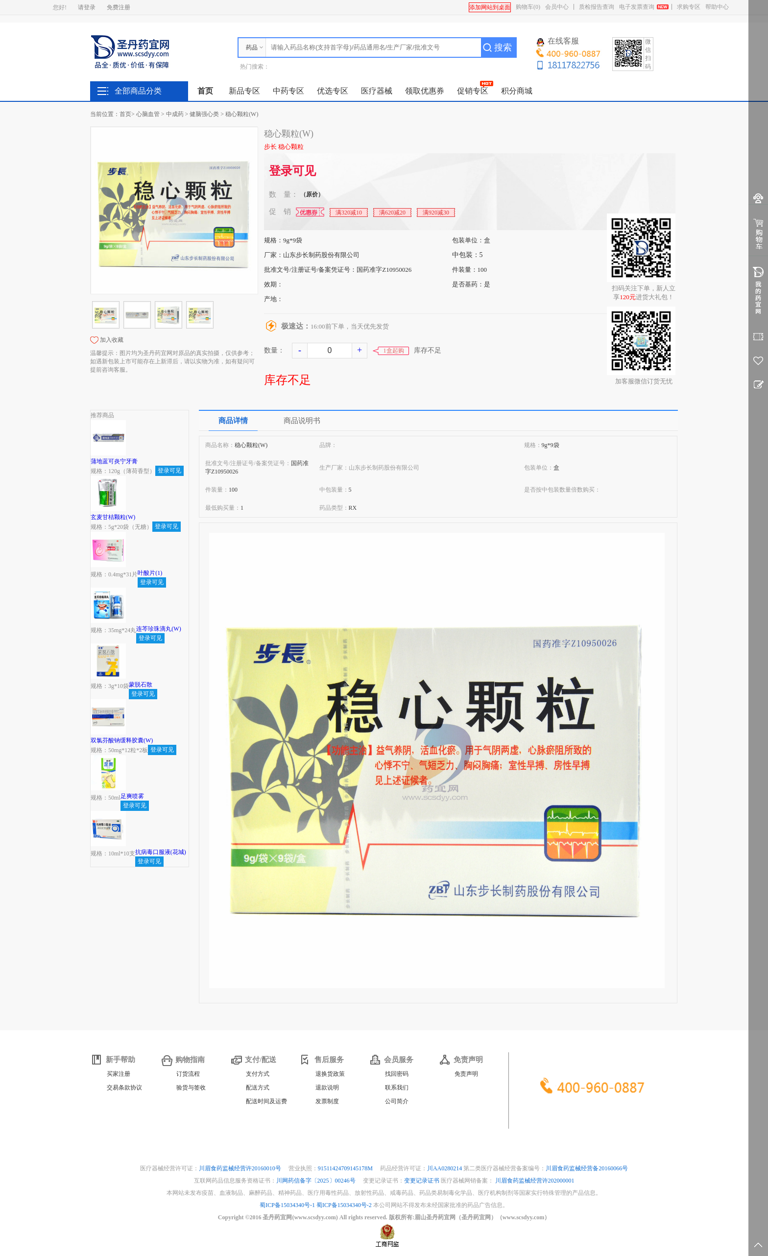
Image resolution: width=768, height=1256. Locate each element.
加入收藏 (111, 339)
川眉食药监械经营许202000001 (535, 1180)
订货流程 (188, 1073)
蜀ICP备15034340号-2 (344, 1205)
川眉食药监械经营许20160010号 (241, 1168)
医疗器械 (376, 91)
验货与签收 (191, 1087)
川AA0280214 (445, 1168)
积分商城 (516, 91)
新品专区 (244, 91)
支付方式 (257, 1073)
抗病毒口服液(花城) (160, 852)
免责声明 (466, 1073)
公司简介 (396, 1101)
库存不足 (287, 380)
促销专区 (472, 91)
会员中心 (557, 6)
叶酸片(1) (150, 572)
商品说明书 (302, 421)
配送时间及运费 (266, 1101)
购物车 (528, 6)
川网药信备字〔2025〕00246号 (316, 1180)
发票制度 (327, 1101)
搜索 (503, 47)
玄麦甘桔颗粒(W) (113, 517)
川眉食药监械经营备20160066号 (587, 1168)
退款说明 (327, 1087)
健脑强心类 (204, 114)
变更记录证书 (421, 1180)
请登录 (87, 7)
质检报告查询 (596, 6)
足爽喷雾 (132, 796)
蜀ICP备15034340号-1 (287, 1205)
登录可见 (292, 171)
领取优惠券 (424, 91)
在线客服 (558, 42)
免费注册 (118, 7)
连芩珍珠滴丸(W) (158, 628)
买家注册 (118, 1073)
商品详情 (233, 421)
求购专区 (688, 6)
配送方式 (257, 1087)
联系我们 (396, 1087)
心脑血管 (148, 114)
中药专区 (288, 91)
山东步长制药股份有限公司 (321, 255)
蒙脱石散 (140, 684)
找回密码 (396, 1073)
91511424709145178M (346, 1168)
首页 (205, 91)
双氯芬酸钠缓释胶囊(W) (122, 740)
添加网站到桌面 (489, 7)
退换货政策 (330, 1073)
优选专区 (332, 91)
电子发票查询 (636, 6)
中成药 (175, 114)
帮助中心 (717, 6)
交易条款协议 (124, 1087)
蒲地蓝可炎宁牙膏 (114, 461)
